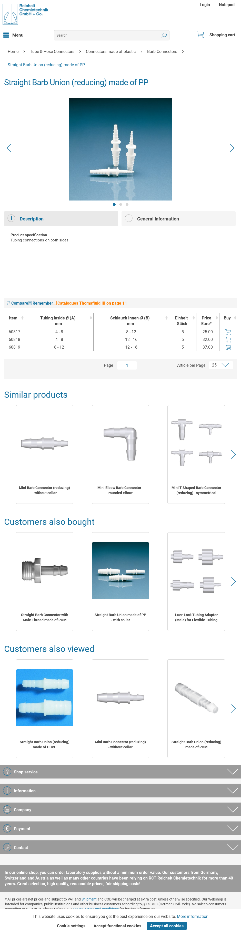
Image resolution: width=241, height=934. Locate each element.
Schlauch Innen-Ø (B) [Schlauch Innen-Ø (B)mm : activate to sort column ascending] (130, 321)
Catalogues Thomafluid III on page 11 (90, 303)
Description (25, 218)
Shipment (89, 899)
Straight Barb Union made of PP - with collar (120, 617)
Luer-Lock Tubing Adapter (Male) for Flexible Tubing (196, 617)
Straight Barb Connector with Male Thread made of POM (44, 617)
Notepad (227, 4)
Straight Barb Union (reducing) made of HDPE (44, 744)
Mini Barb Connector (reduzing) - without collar (44, 490)
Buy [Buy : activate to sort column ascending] (227, 318)
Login (205, 4)
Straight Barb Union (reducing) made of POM (196, 744)
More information (192, 916)
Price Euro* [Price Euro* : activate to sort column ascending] (206, 321)
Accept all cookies (167, 926)
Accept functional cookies (117, 926)
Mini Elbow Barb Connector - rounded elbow (120, 490)
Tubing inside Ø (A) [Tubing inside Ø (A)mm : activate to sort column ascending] (58, 321)
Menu (13, 34)
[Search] (164, 35)
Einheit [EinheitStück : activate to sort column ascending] (181, 321)
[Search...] (111, 35)
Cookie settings (71, 926)
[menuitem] (205, 4)
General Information (152, 218)
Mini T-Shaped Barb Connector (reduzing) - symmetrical (196, 490)
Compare (17, 303)
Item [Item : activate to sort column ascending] (13, 318)
